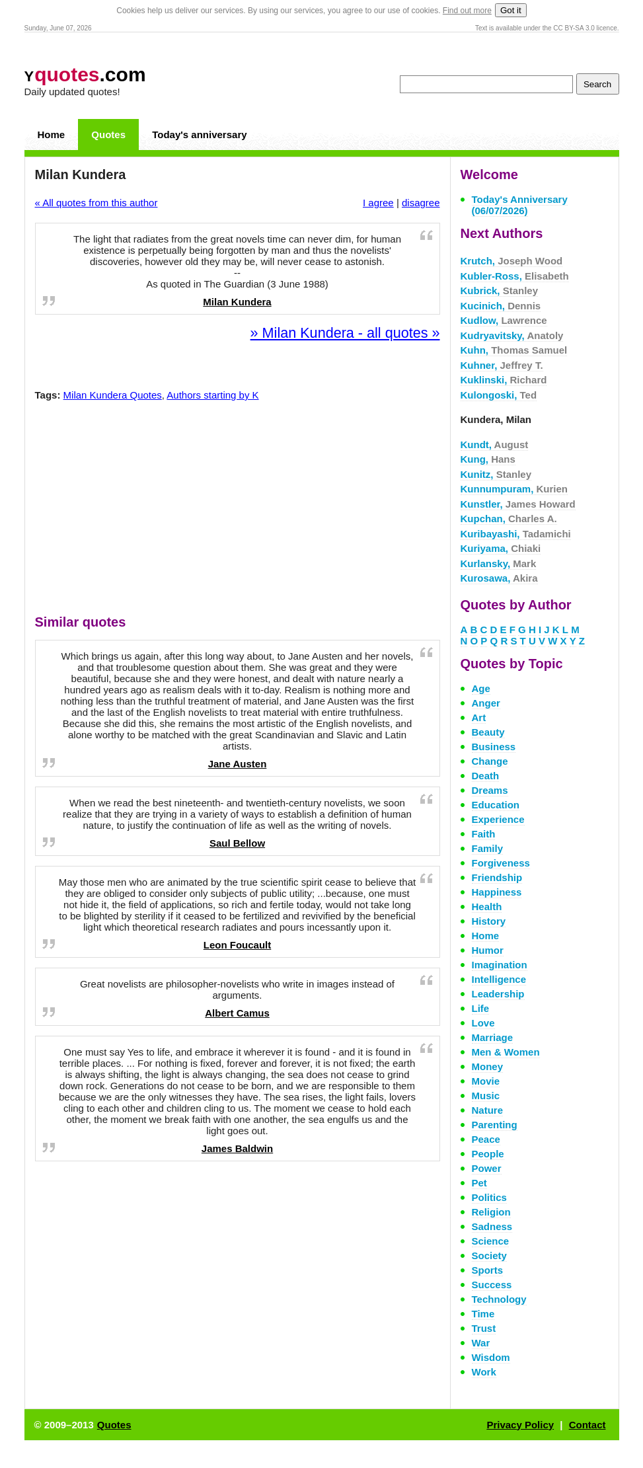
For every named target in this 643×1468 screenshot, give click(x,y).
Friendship (497, 877)
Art (479, 717)
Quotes (108, 134)
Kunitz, (496, 474)
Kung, (488, 459)
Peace (486, 1139)
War (481, 1342)
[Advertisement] (237, 510)
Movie (486, 1081)
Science (491, 1241)
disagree (421, 202)
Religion (491, 1211)
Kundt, (495, 444)
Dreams (490, 790)
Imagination (499, 964)
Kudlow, (504, 320)
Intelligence (499, 979)
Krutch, (512, 260)
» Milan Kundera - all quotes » (345, 333)
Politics (489, 1197)
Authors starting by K (212, 395)
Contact (587, 1424)
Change (490, 761)
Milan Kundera (237, 301)
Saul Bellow (237, 843)
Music (486, 1095)
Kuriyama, (501, 548)
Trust (484, 1328)
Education (496, 804)
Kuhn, (514, 350)
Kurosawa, (499, 578)
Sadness (492, 1226)
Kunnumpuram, (514, 488)
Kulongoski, (499, 395)
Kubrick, (500, 290)
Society (489, 1255)
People (488, 1153)
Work (484, 1371)
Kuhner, (502, 365)
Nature (488, 1110)
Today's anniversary (199, 134)
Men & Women (506, 1052)
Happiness (497, 892)
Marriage (492, 1037)
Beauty (488, 732)
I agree (378, 202)
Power (487, 1168)
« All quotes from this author (96, 202)
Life (481, 1008)
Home (51, 134)
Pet (479, 1182)
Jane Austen (237, 763)
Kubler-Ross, (515, 276)
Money (488, 1066)
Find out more (467, 10)
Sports (488, 1270)
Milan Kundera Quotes (112, 395)
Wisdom (491, 1357)
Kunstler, (518, 504)
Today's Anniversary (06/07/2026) (520, 205)
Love (483, 1022)
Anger (486, 703)
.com (85, 74)
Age (481, 688)
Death (486, 775)
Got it (510, 10)
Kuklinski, (504, 379)
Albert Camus (237, 1013)
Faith (484, 833)
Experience (498, 819)
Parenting (494, 1124)
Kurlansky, (499, 563)
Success (492, 1284)
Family (488, 848)
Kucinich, (501, 305)
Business (494, 746)
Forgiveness (501, 863)
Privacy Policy (520, 1424)
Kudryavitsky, (512, 335)
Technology (499, 1299)
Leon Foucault (238, 944)
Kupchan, (509, 518)
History (489, 921)
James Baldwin (237, 1148)
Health (487, 906)
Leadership (498, 993)
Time (483, 1313)
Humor (488, 950)
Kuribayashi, (516, 533)
